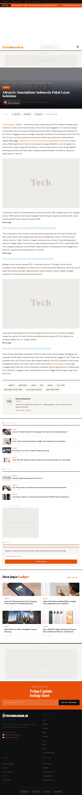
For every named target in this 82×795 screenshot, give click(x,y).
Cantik (50, 385)
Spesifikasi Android (33, 390)
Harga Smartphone (52, 390)
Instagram (24, 791)
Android (11, 385)
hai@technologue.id (11, 737)
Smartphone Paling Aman (13, 390)
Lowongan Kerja (48, 753)
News (44, 720)
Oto (43, 740)
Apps (44, 732)
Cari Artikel (6, 780)
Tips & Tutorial (7, 772)
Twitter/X (36, 791)
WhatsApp (27, 114)
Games (5, 768)
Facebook (38, 114)
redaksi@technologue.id (13, 735)
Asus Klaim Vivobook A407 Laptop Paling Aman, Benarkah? (26, 348)
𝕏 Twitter (16, 114)
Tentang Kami (47, 764)
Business (45, 728)
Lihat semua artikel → (24, 410)
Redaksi (45, 768)
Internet (45, 736)
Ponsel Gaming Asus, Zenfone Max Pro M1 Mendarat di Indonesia (28, 228)
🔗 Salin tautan (51, 114)
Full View (60, 385)
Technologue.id (8, 124)
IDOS (41, 385)
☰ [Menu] (77, 47)
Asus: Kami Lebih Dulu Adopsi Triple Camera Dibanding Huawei (28, 259)
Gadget (14, 83)
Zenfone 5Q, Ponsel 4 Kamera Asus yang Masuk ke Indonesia (44, 141)
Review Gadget (8, 764)
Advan (33, 385)
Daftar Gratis (41, 562)
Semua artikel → (73, 577)
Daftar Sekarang (69, 702)
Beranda (5, 83)
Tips (43, 745)
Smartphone (23, 385)
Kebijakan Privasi (48, 780)
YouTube (47, 791)
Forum (44, 749)
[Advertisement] (41, 25)
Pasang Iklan (47, 776)
